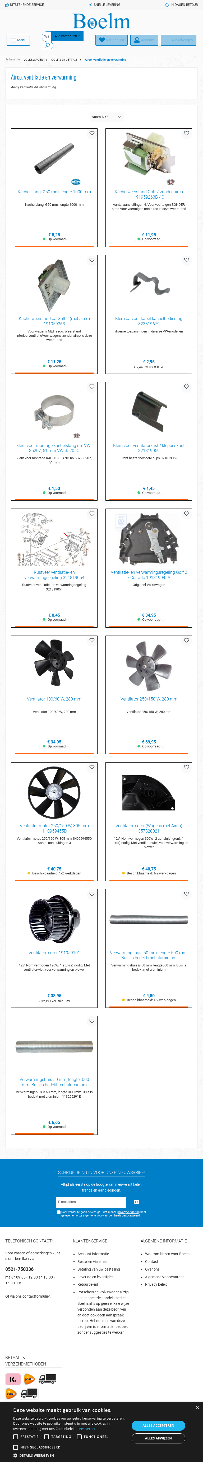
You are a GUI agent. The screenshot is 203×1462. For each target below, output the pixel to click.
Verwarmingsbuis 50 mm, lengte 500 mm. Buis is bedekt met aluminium (149, 957)
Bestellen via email (92, 1263)
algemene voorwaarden (98, 1217)
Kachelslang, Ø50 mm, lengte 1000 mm (54, 191)
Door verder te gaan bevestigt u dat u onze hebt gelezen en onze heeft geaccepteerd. (103, 1215)
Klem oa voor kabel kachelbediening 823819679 (148, 321)
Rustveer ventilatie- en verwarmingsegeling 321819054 (54, 576)
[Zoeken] (47, 45)
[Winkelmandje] (178, 40)
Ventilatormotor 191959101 (54, 954)
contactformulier (36, 1298)
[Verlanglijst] (111, 40)
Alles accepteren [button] (158, 1425)
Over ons (152, 1271)
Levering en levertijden (95, 1279)
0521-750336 (19, 1271)
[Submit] (136, 1204)
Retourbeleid (87, 1286)
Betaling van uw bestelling (98, 1271)
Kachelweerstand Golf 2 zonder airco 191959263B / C (149, 194)
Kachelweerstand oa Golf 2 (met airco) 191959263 (54, 321)
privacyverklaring (128, 1214)
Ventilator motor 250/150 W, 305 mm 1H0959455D (54, 830)
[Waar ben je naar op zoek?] (47, 36)
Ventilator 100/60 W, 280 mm (54, 700)
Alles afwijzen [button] (158, 1438)
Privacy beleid (156, 1286)
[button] (69, 1455)
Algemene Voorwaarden (164, 1279)
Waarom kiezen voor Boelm (167, 1256)
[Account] (144, 40)
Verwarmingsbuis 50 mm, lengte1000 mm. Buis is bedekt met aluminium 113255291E (54, 1084)
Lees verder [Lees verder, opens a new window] (86, 1428)
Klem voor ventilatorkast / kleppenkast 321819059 (148, 448)
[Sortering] (107, 117)
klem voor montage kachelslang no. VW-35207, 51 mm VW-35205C (54, 448)
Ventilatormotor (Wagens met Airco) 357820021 (149, 830)
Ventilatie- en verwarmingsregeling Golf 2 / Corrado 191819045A (149, 576)
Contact (151, 1263)
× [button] (197, 1408)
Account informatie (93, 1256)
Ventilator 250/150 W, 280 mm (149, 700)
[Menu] (18, 40)
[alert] (101, 1432)
